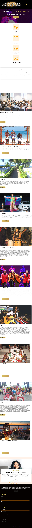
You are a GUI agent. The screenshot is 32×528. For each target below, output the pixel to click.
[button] (26, 4)
